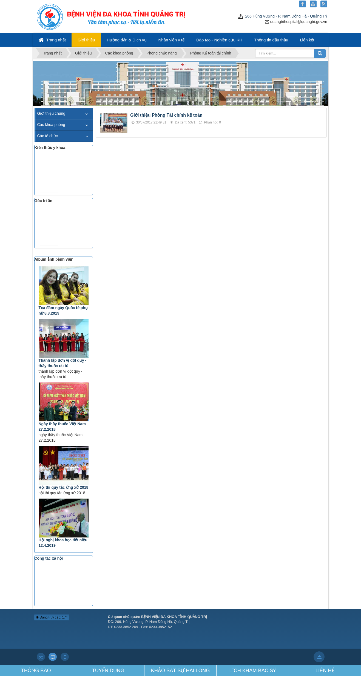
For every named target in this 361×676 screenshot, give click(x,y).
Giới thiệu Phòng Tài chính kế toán (166, 115)
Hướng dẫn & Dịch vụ (127, 40)
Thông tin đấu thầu (271, 40)
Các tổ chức (47, 136)
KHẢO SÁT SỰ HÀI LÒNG (180, 670)
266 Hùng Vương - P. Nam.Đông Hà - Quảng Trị (282, 16)
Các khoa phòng (51, 124)
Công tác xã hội (49, 558)
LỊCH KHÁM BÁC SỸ (252, 670)
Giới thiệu (86, 40)
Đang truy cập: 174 (52, 617)
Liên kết (307, 40)
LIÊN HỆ (324, 670)
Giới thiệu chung (51, 113)
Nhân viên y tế (171, 40)
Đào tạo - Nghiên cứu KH (219, 40)
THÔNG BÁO (36, 670)
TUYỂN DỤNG (108, 670)
